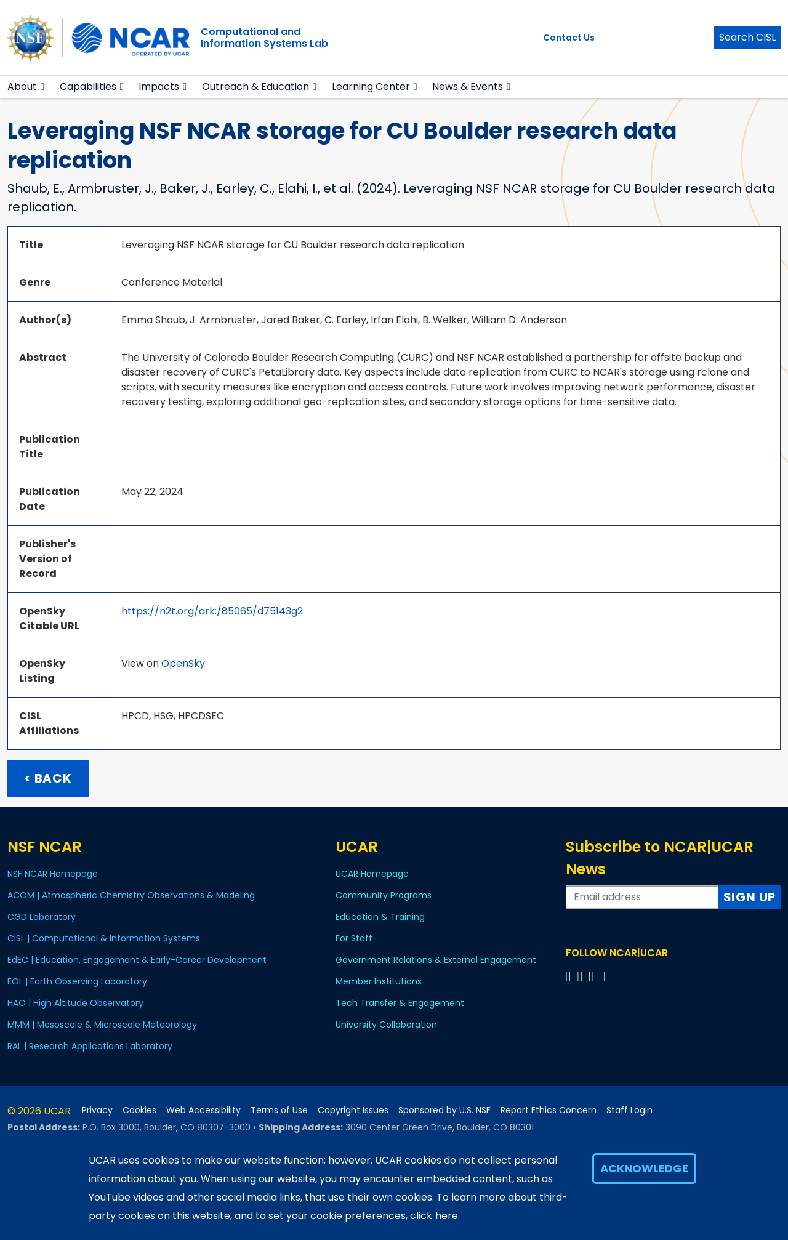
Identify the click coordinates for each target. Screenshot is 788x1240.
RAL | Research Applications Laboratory (89, 1046)
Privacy (97, 1110)
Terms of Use (279, 1110)
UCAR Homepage (372, 874)
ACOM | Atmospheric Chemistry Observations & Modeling (131, 895)
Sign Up (749, 897)
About (22, 86)
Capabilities (88, 86)
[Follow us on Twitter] (581, 976)
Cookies (139, 1110)
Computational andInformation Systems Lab (264, 37)
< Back (48, 778)
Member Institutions (379, 981)
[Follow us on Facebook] (570, 976)
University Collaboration (386, 1024)
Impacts (159, 86)
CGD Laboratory (41, 917)
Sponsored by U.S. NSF (444, 1110)
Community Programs (384, 895)
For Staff (354, 938)
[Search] (660, 37)
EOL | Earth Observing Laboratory (77, 981)
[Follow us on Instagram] (593, 976)
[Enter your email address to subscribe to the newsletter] (642, 897)
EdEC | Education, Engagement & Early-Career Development (137, 960)
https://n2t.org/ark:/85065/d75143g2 (212, 611)
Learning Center (371, 86)
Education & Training (380, 917)
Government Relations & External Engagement (436, 960)
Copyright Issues (353, 1110)
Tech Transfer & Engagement (400, 1003)
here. (447, 1216)
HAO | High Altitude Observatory (75, 1003)
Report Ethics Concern (549, 1110)
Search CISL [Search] (747, 37)
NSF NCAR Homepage (52, 874)
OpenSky (183, 663)
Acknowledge (644, 1168)
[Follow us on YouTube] (604, 976)
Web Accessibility (203, 1110)
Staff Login (629, 1110)
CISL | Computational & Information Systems (103, 938)
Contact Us (569, 37)
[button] (43, 86)
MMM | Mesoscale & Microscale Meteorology (102, 1024)
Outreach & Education (255, 86)
